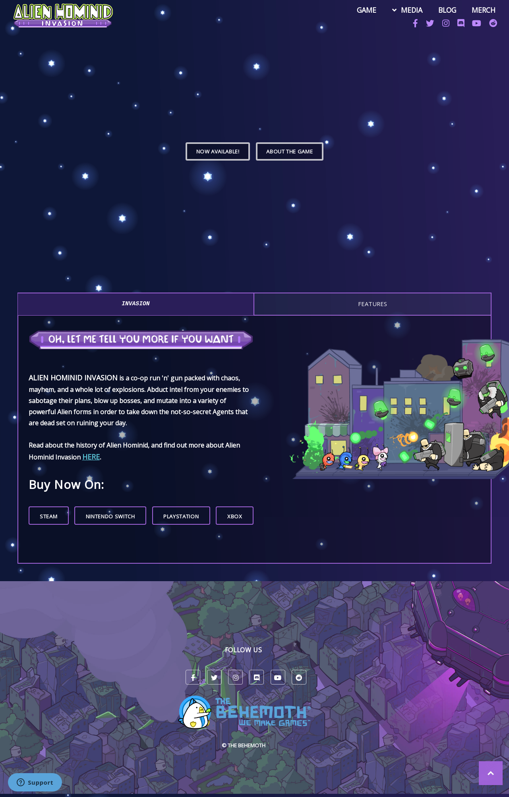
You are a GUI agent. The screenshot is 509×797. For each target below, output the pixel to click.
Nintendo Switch (110, 516)
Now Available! (218, 151)
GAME (365, 10)
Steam (48, 516)
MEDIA (410, 10)
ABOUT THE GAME (289, 151)
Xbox (234, 516)
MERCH (482, 10)
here (91, 457)
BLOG (446, 10)
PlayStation (181, 516)
